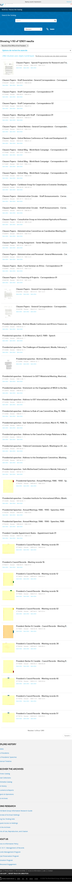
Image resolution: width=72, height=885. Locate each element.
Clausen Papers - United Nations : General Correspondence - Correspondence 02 (37, 127)
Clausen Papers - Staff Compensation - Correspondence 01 (27, 92)
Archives (5, 10)
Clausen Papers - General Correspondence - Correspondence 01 (43, 289)
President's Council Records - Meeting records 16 (23, 562)
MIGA (31, 879)
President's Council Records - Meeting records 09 (37, 545)
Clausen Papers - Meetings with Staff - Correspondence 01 (27, 115)
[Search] (36, 20)
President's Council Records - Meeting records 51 (37, 714)
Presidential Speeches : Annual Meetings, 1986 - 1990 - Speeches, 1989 (33, 522)
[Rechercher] (55, 20)
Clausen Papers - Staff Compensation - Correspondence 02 (28, 104)
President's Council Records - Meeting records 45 (37, 696)
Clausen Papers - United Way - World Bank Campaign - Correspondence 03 (34, 162)
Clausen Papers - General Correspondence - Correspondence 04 (43, 307)
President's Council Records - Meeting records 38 (37, 644)
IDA (23, 879)
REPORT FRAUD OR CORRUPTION (18, 873)
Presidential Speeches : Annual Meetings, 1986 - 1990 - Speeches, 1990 (33, 510)
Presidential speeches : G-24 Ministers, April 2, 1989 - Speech (28, 336)
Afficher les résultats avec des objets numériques (51, 56)
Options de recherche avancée (14, 50)
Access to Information (34, 871)
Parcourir (33, 29)
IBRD (18, 879)
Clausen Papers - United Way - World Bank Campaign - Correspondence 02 (34, 150)
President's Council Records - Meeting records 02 (37, 609)
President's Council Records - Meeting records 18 (37, 591)
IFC (27, 879)
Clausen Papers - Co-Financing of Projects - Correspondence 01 (29, 278)
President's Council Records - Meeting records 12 (37, 574)
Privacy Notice (8, 871)
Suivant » (67, 736)
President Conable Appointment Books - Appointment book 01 (29, 533)
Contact (50, 871)
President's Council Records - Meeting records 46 (37, 679)
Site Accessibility (20, 871)
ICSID (36, 879)
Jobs (44, 871)
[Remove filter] (27, 45)
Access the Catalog (15, 10)
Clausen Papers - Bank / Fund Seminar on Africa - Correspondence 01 (32, 266)
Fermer (69, 2)
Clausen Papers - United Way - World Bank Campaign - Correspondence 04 (34, 173)
